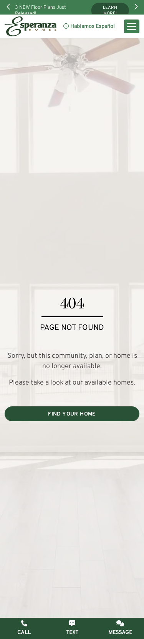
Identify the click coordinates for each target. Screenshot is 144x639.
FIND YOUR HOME (72, 414)
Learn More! (110, 10)
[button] (120, 628)
